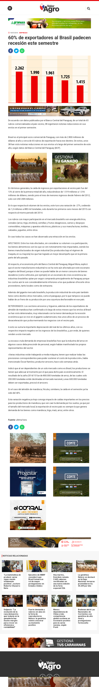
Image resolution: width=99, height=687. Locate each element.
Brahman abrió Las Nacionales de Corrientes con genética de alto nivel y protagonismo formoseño (86, 616)
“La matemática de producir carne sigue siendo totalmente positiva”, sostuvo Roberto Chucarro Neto (12, 581)
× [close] (88, 678)
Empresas (23, 33)
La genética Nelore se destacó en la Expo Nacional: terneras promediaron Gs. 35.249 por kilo (86, 580)
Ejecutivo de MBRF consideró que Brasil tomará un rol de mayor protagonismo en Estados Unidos (36, 580)
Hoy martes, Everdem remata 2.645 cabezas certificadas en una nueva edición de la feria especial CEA (61, 581)
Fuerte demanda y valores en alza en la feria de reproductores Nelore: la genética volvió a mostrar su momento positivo (37, 617)
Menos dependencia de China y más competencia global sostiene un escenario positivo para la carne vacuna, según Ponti (61, 618)
